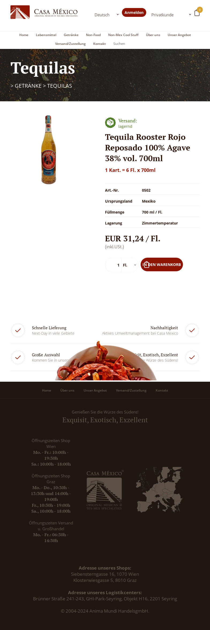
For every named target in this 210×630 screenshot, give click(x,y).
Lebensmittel (46, 35)
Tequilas (59, 85)
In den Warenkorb (161, 264)
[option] (48, 150)
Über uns (153, 35)
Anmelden (134, 12)
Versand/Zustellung (70, 43)
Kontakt (99, 43)
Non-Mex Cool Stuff (123, 35)
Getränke (71, 35)
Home (23, 35)
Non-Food (93, 35)
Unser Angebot (179, 35)
